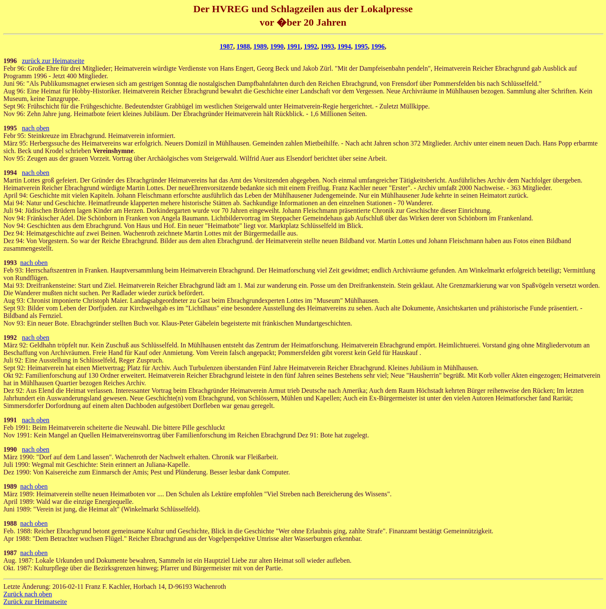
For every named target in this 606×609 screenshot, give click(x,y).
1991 (293, 46)
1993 (327, 46)
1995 (361, 46)
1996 (378, 46)
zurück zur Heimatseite (53, 60)
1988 (243, 46)
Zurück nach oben (27, 594)
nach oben (35, 128)
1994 (344, 46)
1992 (310, 46)
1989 (260, 46)
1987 (226, 46)
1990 (277, 46)
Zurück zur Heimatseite (35, 601)
